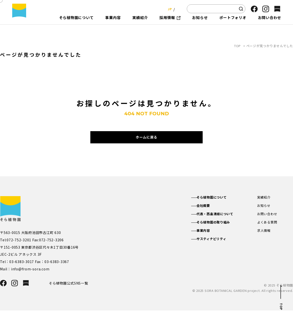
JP (168, 8)
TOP (237, 45)
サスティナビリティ (216, 247)
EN (178, 8)
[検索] (241, 8)
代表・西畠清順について (220, 221)
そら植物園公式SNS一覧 (70, 290)
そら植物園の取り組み (218, 230)
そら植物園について (216, 204)
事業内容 (207, 239)
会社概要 (207, 213)
